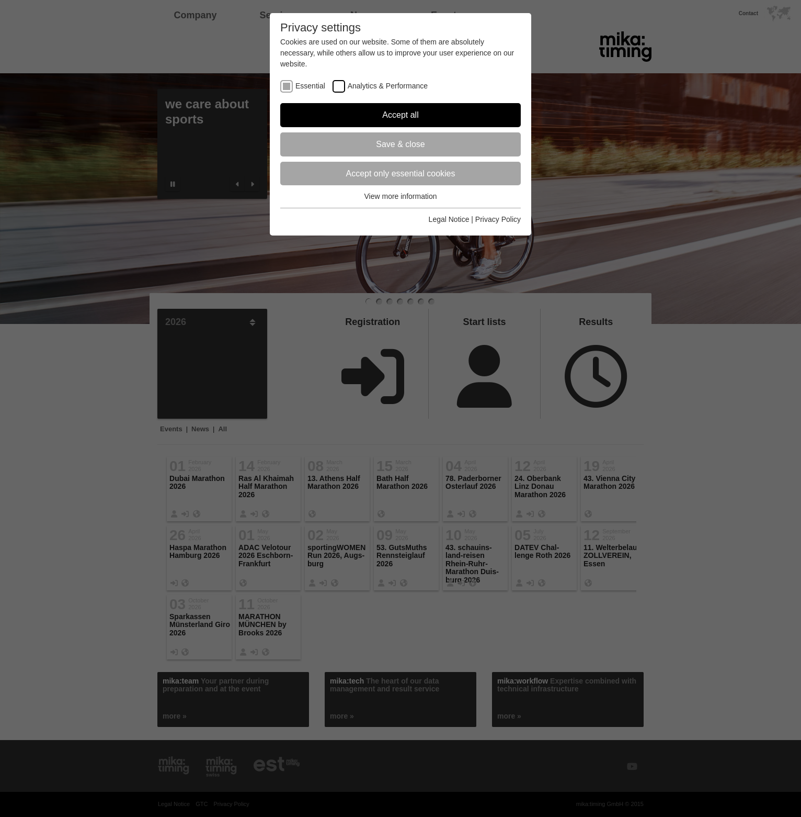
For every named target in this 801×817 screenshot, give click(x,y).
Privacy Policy (498, 219)
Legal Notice (449, 219)
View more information (400, 196)
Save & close (400, 144)
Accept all (400, 114)
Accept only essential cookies (400, 173)
